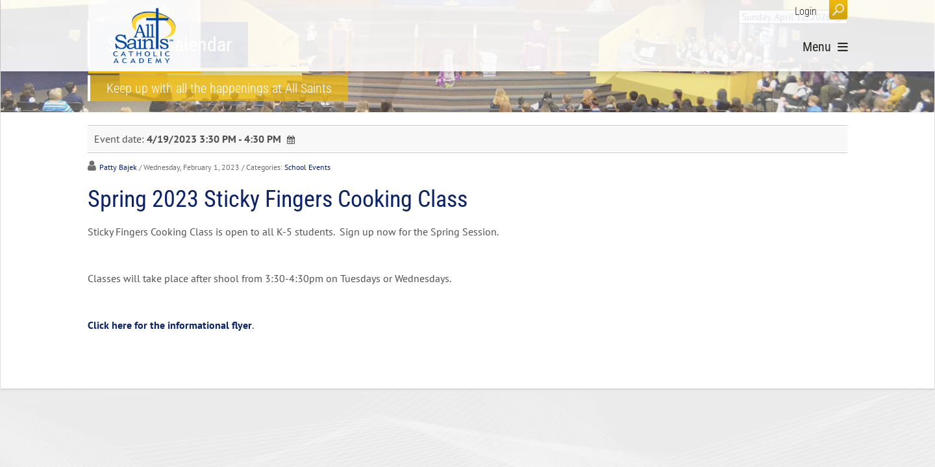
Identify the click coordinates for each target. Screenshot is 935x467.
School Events (307, 167)
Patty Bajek (118, 167)
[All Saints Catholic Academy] (144, 35)
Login (806, 11)
